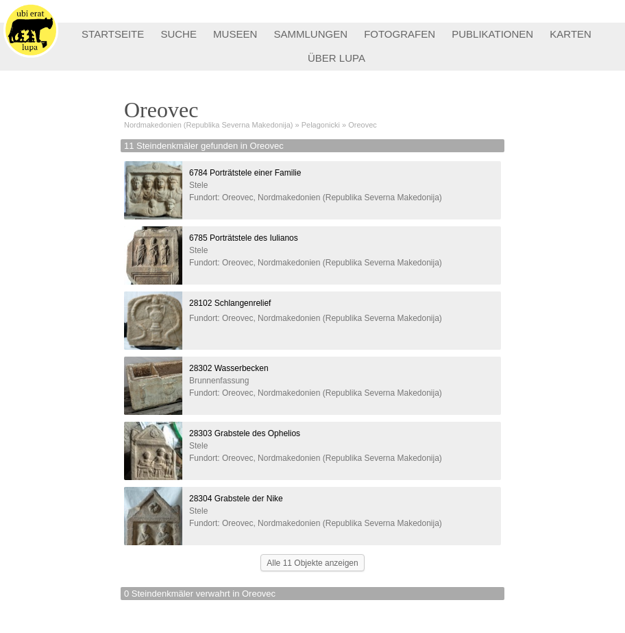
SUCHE (178, 34)
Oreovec (362, 125)
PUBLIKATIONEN (492, 34)
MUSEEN (235, 34)
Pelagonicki (321, 125)
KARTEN (570, 34)
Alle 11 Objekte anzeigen (312, 563)
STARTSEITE (113, 34)
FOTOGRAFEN (399, 34)
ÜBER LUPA (336, 58)
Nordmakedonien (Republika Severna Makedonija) (208, 125)
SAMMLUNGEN (310, 34)
